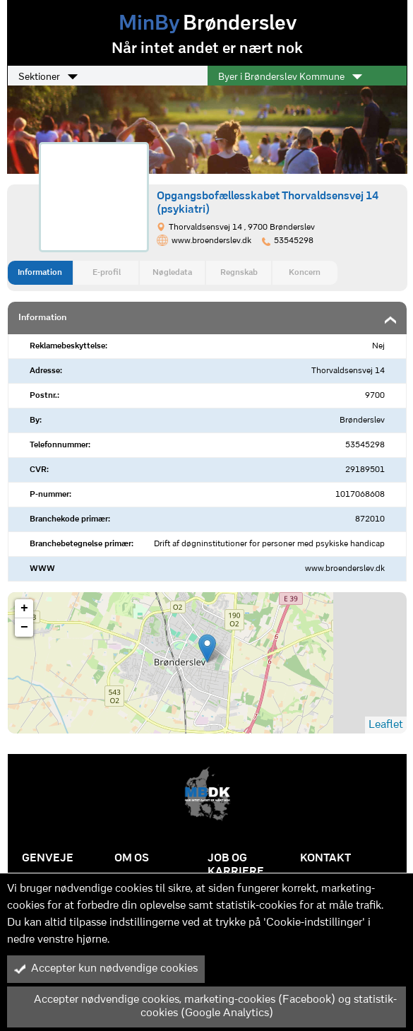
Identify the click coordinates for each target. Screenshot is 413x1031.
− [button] (24, 627)
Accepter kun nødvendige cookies (106, 968)
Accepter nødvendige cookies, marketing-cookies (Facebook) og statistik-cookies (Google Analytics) (205, 1006)
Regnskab (239, 273)
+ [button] (24, 608)
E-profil (106, 273)
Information (40, 273)
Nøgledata (172, 273)
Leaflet (386, 725)
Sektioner (48, 77)
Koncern (305, 273)
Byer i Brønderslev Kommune (290, 77)
